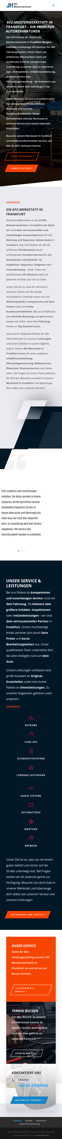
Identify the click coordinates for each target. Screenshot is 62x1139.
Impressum (41, 1120)
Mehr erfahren (21, 156)
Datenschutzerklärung (29, 1124)
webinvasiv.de (42, 1135)
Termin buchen (21, 168)
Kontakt (28, 1120)
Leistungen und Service (27, 914)
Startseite (17, 1120)
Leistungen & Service (24, 990)
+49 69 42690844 (33, 1085)
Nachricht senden (28, 1100)
